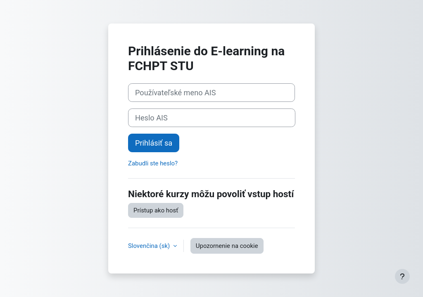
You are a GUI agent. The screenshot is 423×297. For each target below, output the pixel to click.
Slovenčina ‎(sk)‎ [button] (149, 246)
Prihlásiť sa (153, 143)
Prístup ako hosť (155, 210)
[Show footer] (402, 276)
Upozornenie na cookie (227, 246)
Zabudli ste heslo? (153, 163)
